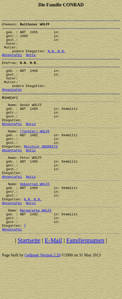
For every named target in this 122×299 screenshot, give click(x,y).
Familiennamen (85, 275)
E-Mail (53, 275)
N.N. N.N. (56, 56)
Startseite (29, 275)
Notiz (31, 61)
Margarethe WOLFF (36, 241)
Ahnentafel (12, 61)
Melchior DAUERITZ (41, 167)
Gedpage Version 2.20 (42, 290)
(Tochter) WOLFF (35, 148)
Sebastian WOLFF (35, 210)
